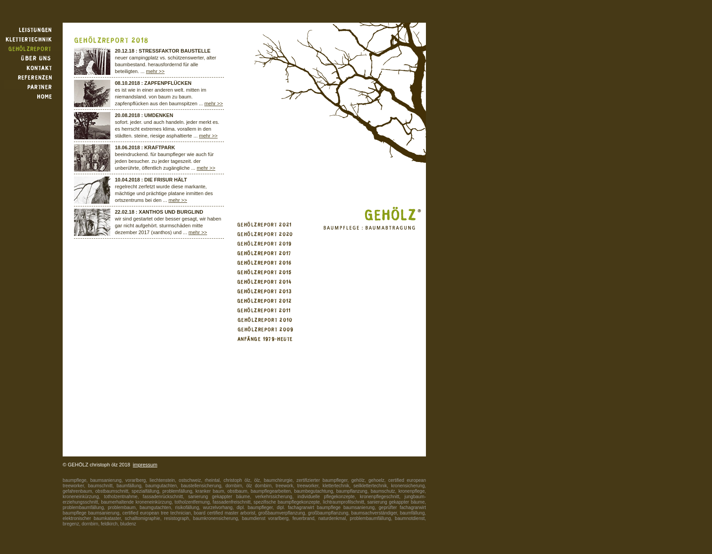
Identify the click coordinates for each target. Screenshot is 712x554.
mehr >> (155, 71)
